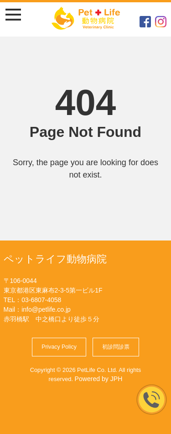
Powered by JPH (99, 378)
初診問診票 (116, 347)
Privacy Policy (59, 347)
